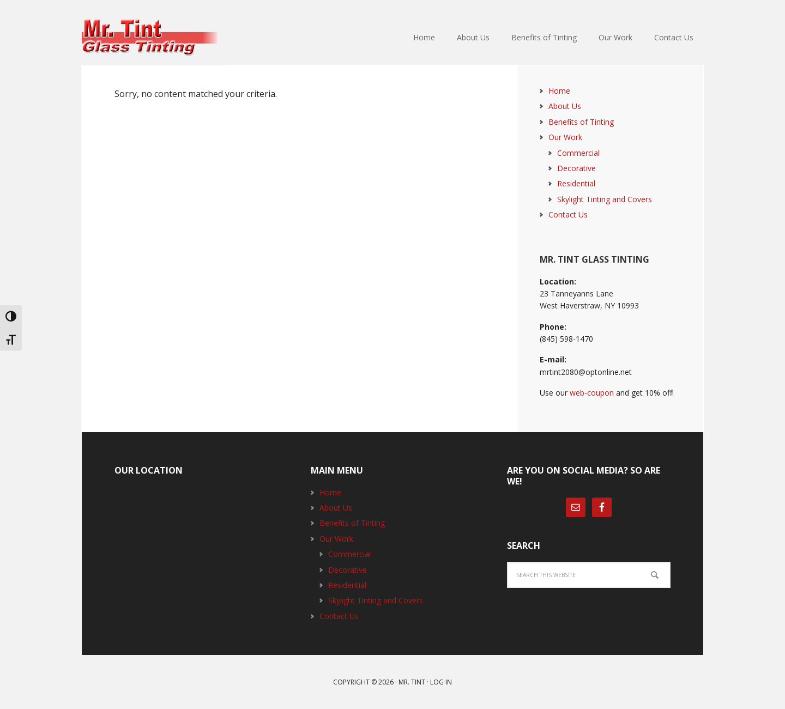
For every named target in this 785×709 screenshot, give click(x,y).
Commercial (578, 153)
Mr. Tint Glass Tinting (153, 38)
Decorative (576, 168)
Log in (441, 682)
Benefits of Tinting (581, 122)
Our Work (565, 137)
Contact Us (568, 214)
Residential (576, 183)
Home (559, 91)
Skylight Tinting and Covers (604, 199)
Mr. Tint (411, 682)
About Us (564, 106)
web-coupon (592, 392)
